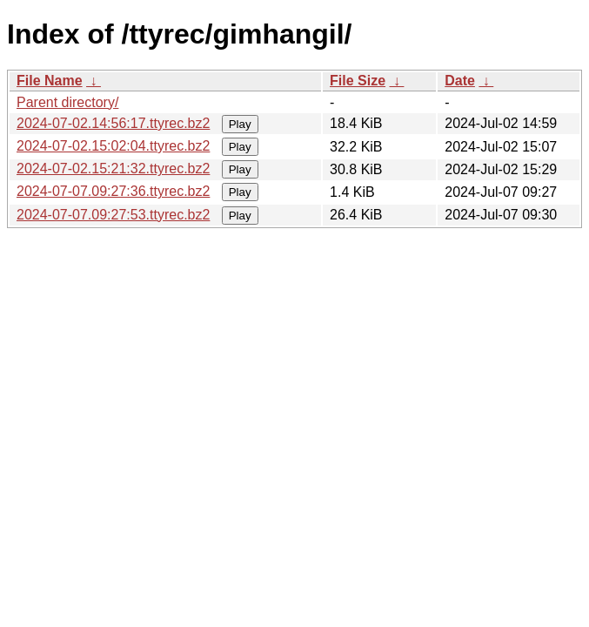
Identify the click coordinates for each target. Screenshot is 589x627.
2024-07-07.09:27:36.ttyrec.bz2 (113, 191)
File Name (50, 80)
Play (240, 124)
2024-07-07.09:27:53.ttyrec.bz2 (113, 214)
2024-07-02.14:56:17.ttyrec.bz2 (113, 123)
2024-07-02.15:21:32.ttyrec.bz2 (113, 168)
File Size (357, 80)
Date (460, 80)
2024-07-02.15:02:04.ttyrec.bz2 (113, 145)
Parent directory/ (67, 102)
